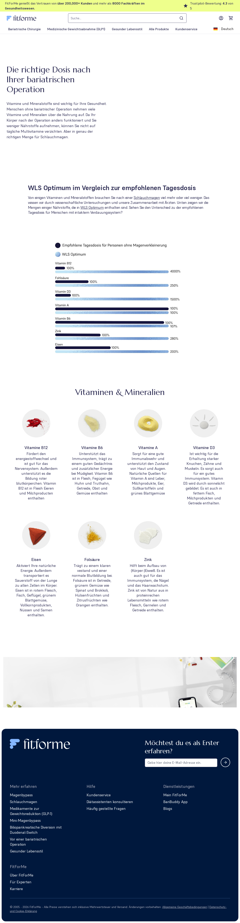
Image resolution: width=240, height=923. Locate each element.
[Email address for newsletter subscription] (181, 762)
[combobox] (127, 18)
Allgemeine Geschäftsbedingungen (184, 907)
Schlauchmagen (147, 197)
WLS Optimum (92, 207)
